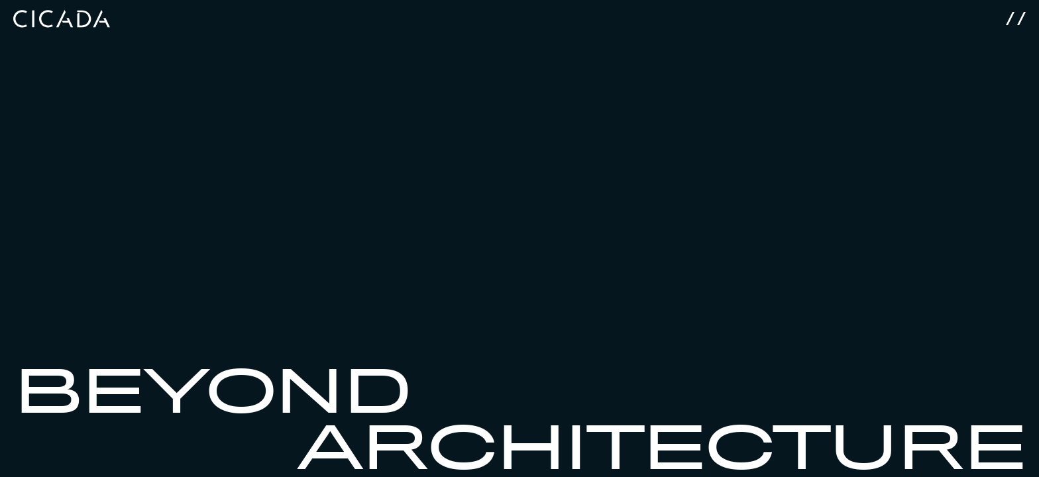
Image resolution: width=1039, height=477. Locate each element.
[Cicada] (61, 14)
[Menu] (1016, 14)
